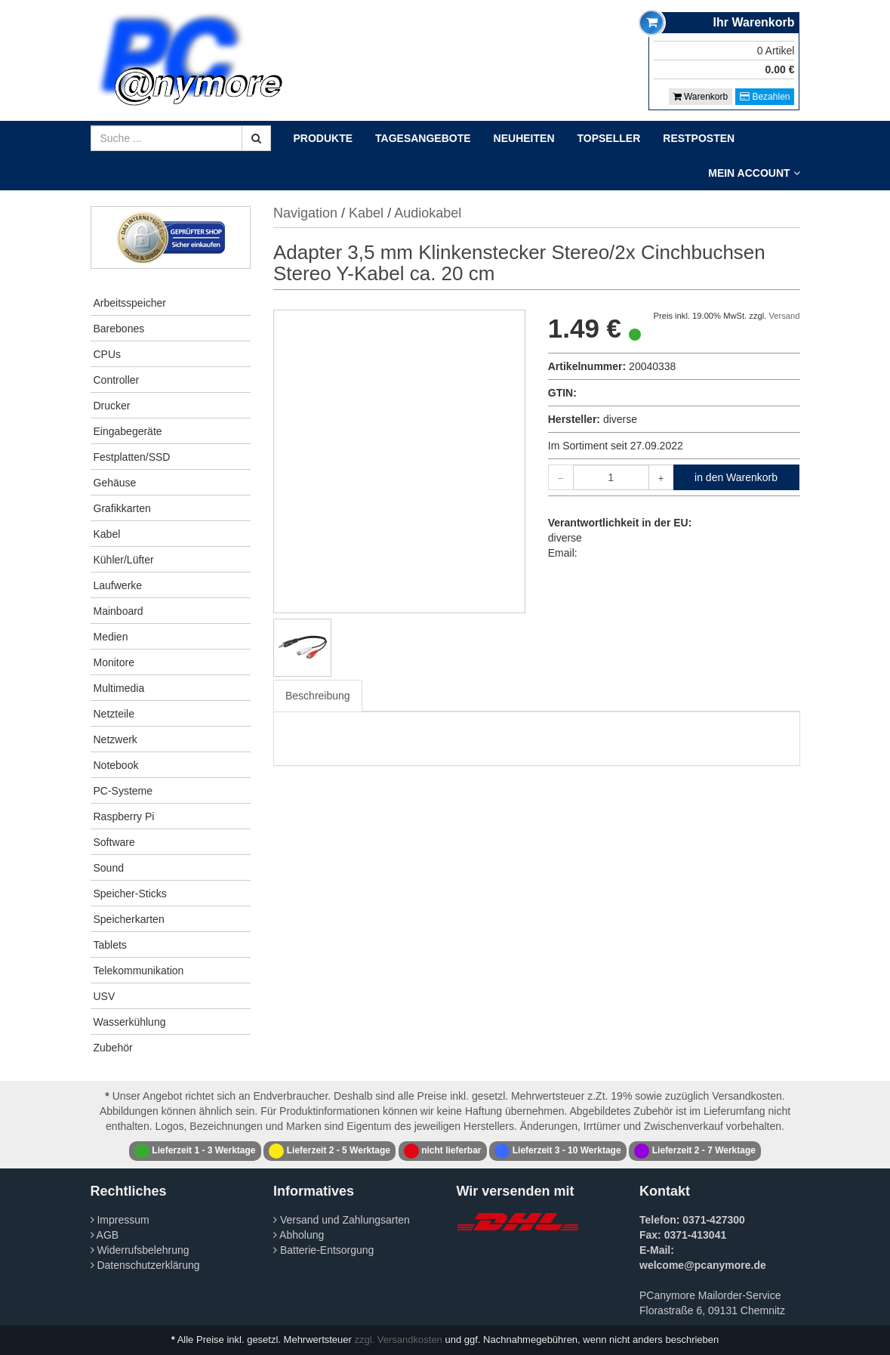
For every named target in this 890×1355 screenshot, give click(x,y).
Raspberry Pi (124, 816)
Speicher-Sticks (130, 893)
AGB (105, 1235)
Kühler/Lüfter (124, 560)
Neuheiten (524, 138)
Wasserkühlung (130, 1022)
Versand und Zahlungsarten (341, 1220)
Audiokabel (427, 213)
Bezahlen (765, 96)
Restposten (698, 138)
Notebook (116, 765)
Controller (117, 380)
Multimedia (119, 688)
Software (114, 842)
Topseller (609, 138)
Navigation (305, 213)
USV (104, 996)
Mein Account (753, 173)
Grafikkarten (122, 508)
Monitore (114, 662)
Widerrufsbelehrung (140, 1250)
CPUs (108, 354)
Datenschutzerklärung (145, 1265)
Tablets (110, 945)
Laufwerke (118, 585)
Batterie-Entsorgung (323, 1250)
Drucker (112, 406)
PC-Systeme (123, 791)
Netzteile (114, 714)
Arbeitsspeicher (130, 303)
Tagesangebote (423, 138)
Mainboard (118, 611)
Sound (109, 868)
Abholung (298, 1235)
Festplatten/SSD (132, 457)
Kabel (107, 534)
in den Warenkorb (736, 477)
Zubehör (113, 1048)
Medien (111, 637)
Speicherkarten (129, 919)
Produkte (323, 138)
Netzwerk (115, 739)
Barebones (119, 329)
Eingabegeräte (128, 431)
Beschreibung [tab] (317, 696)
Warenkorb (700, 96)
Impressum (120, 1220)
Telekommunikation (139, 971)
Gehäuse (115, 483)
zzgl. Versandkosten (398, 1339)
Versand (783, 315)
